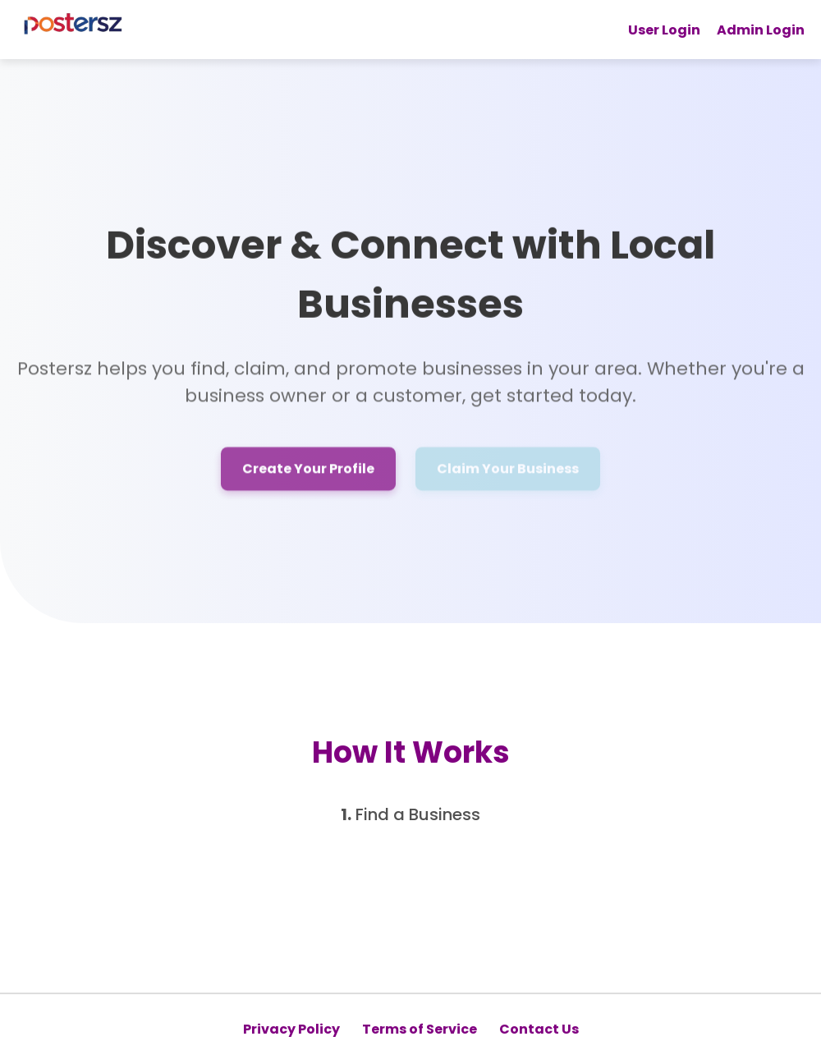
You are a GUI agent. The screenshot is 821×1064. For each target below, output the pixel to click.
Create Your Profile (308, 470)
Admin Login (761, 30)
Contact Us (539, 1029)
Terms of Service (419, 1029)
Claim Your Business (508, 470)
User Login (664, 30)
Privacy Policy (291, 1029)
